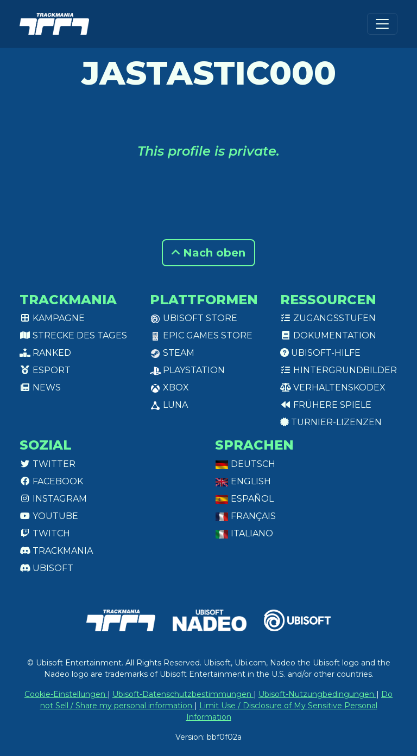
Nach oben (208, 252)
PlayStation (187, 370)
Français (245, 516)
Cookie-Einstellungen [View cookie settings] (66, 694)
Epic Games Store (201, 335)
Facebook (51, 481)
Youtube (49, 516)
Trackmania (56, 551)
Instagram (53, 499)
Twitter (47, 464)
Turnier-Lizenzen (331, 422)
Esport (45, 370)
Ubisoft (46, 568)
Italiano (244, 533)
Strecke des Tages (73, 335)
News (40, 387)
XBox (169, 387)
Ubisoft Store (193, 318)
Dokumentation (328, 335)
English (243, 481)
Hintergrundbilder (338, 370)
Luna (169, 405)
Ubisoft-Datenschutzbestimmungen (183, 694)
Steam (172, 353)
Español (244, 499)
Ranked (45, 353)
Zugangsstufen (328, 318)
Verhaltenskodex (333, 387)
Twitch (45, 533)
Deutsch (245, 464)
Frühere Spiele (325, 405)
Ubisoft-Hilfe (320, 353)
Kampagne (52, 318)
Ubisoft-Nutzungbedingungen (317, 694)
